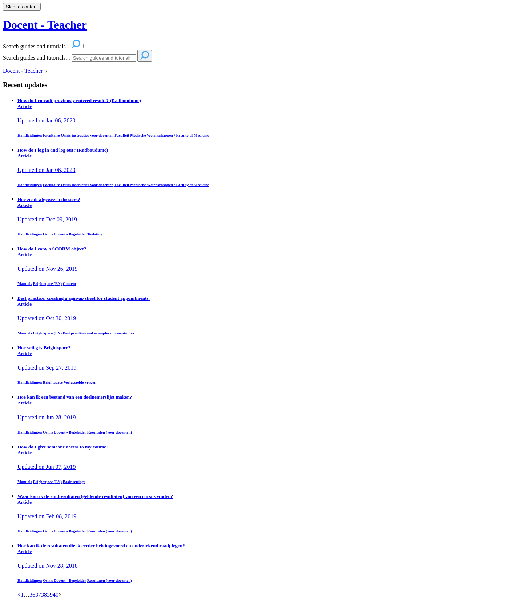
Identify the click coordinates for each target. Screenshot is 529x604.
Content (69, 283)
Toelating (95, 234)
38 (44, 595)
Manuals (24, 283)
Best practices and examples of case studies (98, 333)
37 (38, 595)
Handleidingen (29, 135)
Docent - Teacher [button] (45, 24)
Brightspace (53, 382)
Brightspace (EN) (47, 283)
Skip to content (22, 6)
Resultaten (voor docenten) (109, 432)
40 (55, 595)
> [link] (60, 595)
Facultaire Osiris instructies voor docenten (78, 135)
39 (50, 595)
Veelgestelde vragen (80, 382)
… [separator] (26, 595)
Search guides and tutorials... (36, 58)
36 (32, 595)
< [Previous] (19, 595)
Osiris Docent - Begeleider (64, 234)
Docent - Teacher (23, 71)
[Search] (104, 58)
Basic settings (74, 481)
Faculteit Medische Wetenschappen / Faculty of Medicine (161, 135)
